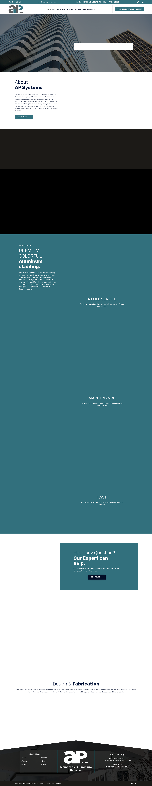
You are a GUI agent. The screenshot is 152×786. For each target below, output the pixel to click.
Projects (77, 9)
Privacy (42, 783)
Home (49, 9)
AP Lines (63, 9)
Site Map (58, 783)
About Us (55, 9)
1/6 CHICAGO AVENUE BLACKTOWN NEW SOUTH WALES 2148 (99, 2)
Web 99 (36, 783)
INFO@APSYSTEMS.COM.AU (118, 767)
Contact (44, 764)
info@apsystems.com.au (48, 2)
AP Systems (22, 783)
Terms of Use (50, 783)
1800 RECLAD (16, 2)
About (24, 758)
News (84, 9)
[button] (129, 9)
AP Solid (70, 9)
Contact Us (91, 9)
